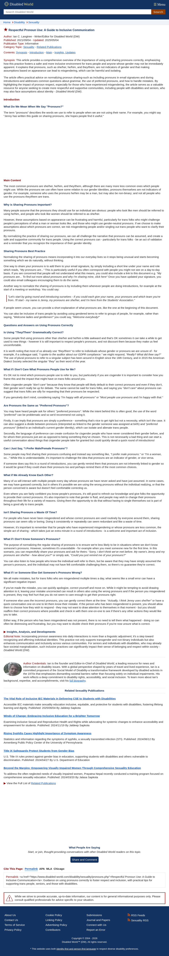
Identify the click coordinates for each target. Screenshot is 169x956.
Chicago (59, 868)
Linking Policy (54, 919)
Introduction (37, 52)
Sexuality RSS (137, 920)
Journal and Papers (98, 919)
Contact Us (11, 919)
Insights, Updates (65, 52)
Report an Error (96, 929)
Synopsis (21, 52)
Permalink (31, 868)
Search (158, 11)
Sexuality (28, 46)
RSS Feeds (136, 915)
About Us (10, 915)
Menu (159, 4)
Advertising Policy (56, 924)
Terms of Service (15, 924)
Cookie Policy (54, 915)
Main (49, 52)
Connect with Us (96, 924)
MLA (49, 868)
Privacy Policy (13, 929)
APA (42, 868)
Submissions (94, 915)
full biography (77, 680)
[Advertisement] (84, 148)
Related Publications (49, 46)
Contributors (53, 929)
